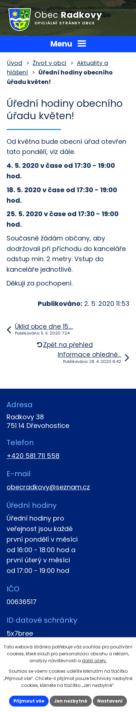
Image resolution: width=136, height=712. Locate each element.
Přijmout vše (28, 701)
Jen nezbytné (70, 701)
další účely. (94, 661)
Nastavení (110, 701)
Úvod (14, 63)
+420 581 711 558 (33, 455)
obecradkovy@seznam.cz (48, 486)
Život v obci (49, 63)
